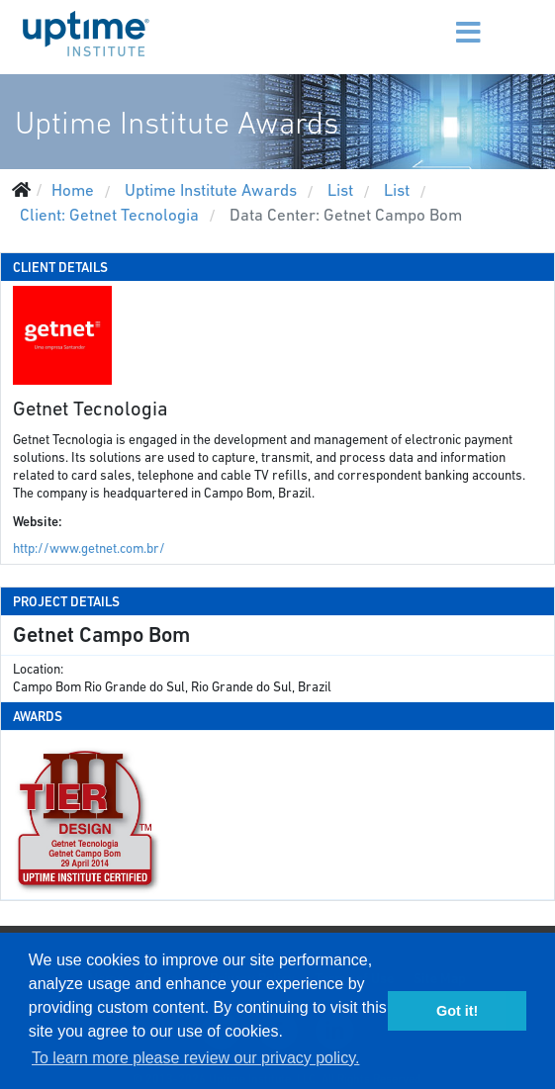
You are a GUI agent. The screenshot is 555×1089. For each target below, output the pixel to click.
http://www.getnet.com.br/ (89, 548)
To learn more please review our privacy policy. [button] (195, 1057)
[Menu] (434, 20)
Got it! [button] (457, 1011)
